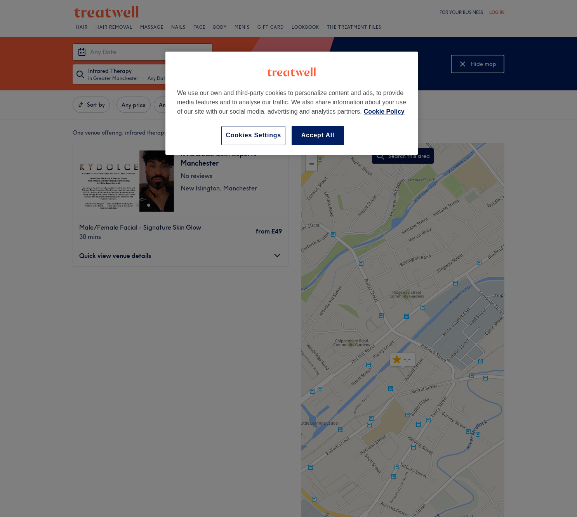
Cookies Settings (253, 135)
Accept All (318, 135)
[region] (291, 103)
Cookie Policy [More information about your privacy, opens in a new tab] (384, 111)
